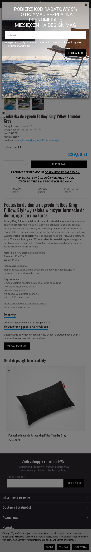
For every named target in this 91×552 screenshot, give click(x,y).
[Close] (86, 5)
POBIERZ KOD (75, 53)
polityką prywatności (19, 45)
